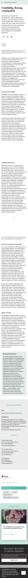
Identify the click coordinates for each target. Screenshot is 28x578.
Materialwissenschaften (11, 497)
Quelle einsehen (7, 488)
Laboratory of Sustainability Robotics (10, 442)
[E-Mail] (14, 556)
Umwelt (14, 492)
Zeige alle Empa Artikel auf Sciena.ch (9, 482)
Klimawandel (7, 495)
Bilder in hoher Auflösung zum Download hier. (11, 413)
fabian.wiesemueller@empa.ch (8, 445)
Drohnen (6, 492)
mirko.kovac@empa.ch (6, 454)
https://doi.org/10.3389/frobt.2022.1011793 (11, 429)
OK (23, 573)
